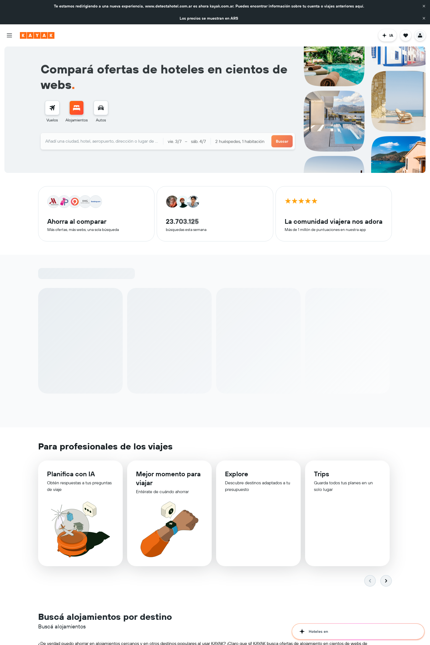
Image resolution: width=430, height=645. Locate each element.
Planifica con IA (71, 477)
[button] (424, 6)
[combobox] (101, 139)
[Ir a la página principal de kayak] (37, 35)
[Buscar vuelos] (52, 108)
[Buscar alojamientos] (76, 108)
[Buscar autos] (101, 108)
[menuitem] (52, 112)
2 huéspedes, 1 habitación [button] (239, 139)
